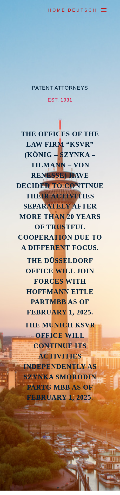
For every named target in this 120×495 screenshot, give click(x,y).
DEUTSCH (82, 10)
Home (57, 10)
